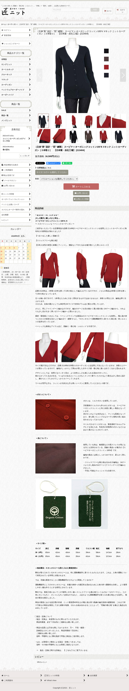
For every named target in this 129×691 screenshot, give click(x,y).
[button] (39, 75)
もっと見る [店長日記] (24, 156)
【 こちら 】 (68, 650)
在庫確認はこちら (43, 168)
